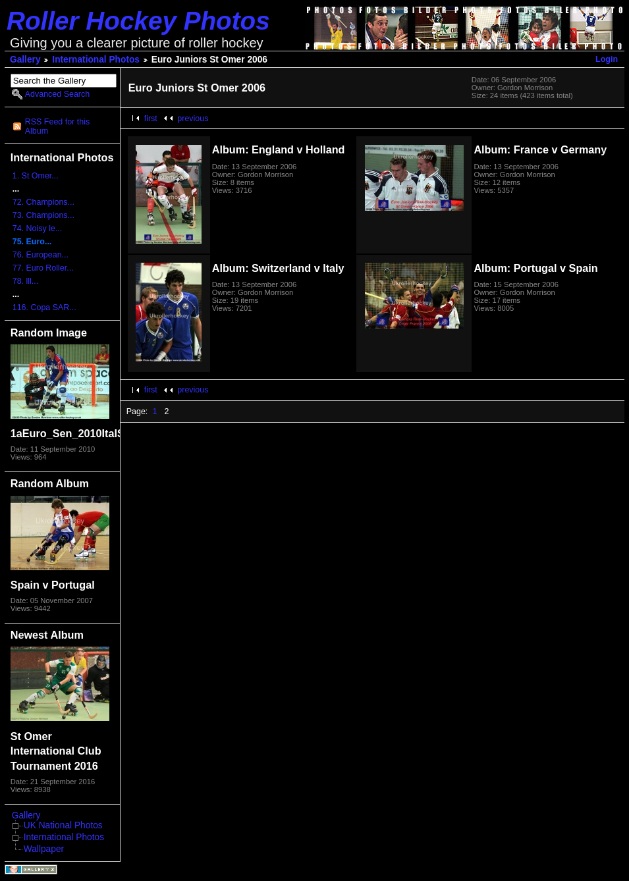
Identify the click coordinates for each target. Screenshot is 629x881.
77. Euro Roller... (43, 268)
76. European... (40, 254)
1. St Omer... (36, 175)
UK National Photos (63, 825)
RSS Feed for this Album (57, 126)
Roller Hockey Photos (138, 21)
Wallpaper (44, 849)
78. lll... (26, 281)
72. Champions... (43, 202)
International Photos (96, 60)
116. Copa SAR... (44, 307)
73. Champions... (43, 215)
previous (192, 118)
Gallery (25, 60)
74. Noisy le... (38, 228)
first (150, 118)
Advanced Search (57, 94)
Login (606, 59)
